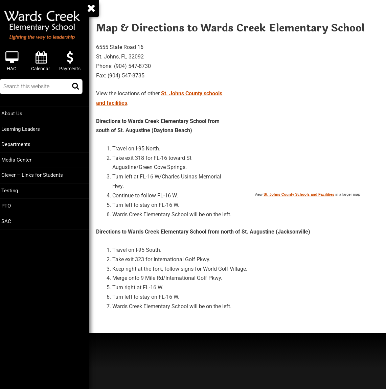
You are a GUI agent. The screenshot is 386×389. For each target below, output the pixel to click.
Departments (21, 144)
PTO (11, 205)
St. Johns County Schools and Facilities (299, 194)
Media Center (22, 159)
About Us (17, 114)
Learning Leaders (26, 129)
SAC (12, 220)
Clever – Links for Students (37, 174)
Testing (15, 190)
